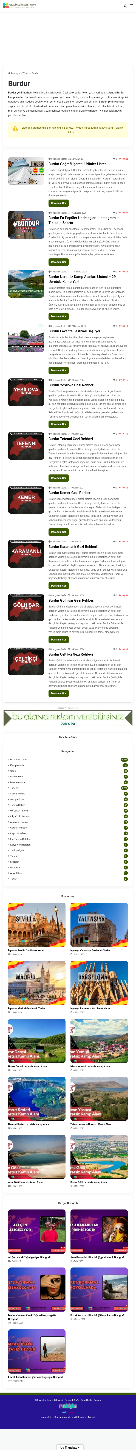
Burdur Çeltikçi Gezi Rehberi (71, 654)
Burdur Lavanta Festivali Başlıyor (74, 331)
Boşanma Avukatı (86, 1438)
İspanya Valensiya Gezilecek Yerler (98, 951)
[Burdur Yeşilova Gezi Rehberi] (26, 392)
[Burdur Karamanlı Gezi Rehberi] (26, 554)
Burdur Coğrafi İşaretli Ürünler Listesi (78, 164)
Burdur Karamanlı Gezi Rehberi (73, 547)
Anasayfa (14, 73)
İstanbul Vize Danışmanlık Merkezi (58, 1438)
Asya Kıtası (16, 873)
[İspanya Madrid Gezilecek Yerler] (37, 984)
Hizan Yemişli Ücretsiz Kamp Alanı (97, 1069)
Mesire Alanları (18, 782)
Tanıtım (14, 856)
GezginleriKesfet (59, 159)
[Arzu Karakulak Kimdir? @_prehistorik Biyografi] (99, 1238)
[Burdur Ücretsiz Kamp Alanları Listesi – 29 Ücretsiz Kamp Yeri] (26, 284)
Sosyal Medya (17, 793)
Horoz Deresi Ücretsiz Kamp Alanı (35, 1069)
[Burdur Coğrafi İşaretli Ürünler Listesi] (26, 171)
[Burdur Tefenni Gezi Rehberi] (26, 446)
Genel (13, 770)
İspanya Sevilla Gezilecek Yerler (33, 951)
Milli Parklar (16, 776)
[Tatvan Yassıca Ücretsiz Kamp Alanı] (99, 1102)
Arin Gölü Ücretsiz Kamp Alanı (32, 1188)
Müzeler (14, 861)
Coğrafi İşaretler (18, 827)
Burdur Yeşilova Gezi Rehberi (71, 385)
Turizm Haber (17, 804)
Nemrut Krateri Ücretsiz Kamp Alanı (36, 1129)
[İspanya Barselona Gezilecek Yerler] (99, 984)
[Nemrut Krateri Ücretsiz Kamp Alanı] (37, 1102)
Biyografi (15, 867)
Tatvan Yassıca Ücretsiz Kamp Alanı (98, 1129)
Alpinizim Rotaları (19, 822)
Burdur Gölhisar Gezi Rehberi (71, 600)
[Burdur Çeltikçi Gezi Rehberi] (26, 661)
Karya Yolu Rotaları (20, 844)
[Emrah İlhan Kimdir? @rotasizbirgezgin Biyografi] (37, 1366)
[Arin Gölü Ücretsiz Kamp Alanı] (37, 1161)
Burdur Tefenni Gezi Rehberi (71, 439)
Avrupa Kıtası (17, 799)
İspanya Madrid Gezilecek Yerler (33, 1010)
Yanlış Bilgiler (17, 850)
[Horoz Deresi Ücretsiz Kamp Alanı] (37, 1043)
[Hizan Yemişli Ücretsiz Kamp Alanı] (99, 1043)
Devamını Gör (58, 203)
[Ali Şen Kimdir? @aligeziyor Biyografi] (37, 1238)
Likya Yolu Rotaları (20, 816)
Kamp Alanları (17, 765)
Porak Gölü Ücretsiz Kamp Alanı (95, 1188)
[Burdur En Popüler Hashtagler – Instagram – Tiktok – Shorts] (26, 225)
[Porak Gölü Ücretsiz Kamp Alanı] (99, 1161)
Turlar (13, 878)
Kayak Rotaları (18, 833)
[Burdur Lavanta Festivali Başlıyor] (26, 338)
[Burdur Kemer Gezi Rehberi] (26, 500)
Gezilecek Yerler (18, 759)
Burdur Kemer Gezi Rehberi (70, 493)
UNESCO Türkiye (19, 810)
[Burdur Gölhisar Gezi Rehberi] (26, 607)
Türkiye (26, 73)
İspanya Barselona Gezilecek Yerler (98, 1010)
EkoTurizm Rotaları (20, 839)
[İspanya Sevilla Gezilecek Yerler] (37, 925)
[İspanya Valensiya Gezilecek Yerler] (99, 925)
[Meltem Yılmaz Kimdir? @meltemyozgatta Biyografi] (37, 1302)
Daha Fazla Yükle (68, 737)
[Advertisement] (68, 39)
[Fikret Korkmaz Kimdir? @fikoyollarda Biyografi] (99, 1302)
